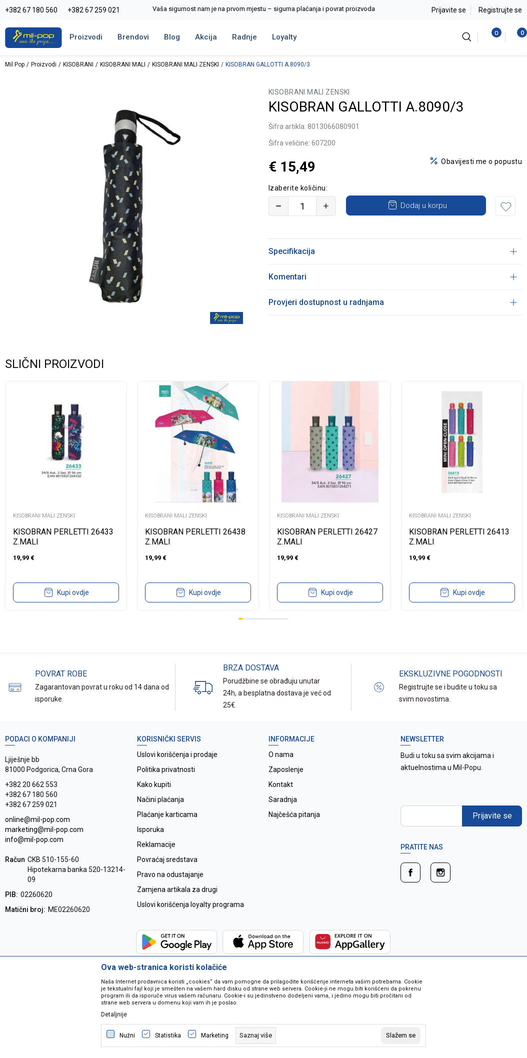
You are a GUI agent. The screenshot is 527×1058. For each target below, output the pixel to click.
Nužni (127, 1035)
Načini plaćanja (160, 793)
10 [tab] (278, 612)
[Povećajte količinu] (326, 206)
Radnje (244, 37)
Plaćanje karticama (167, 808)
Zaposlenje (286, 763)
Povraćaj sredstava (167, 853)
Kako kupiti (154, 778)
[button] (506, 206)
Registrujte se (500, 10)
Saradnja (282, 793)
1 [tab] (240, 612)
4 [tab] (253, 612)
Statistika (168, 1035)
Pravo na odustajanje (170, 868)
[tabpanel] (66, 489)
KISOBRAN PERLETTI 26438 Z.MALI (195, 530)
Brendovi (133, 37)
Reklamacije (156, 838)
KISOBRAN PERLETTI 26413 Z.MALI (459, 530)
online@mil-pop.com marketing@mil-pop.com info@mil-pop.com (44, 823)
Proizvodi (86, 37)
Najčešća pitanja (294, 808)
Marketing (214, 1035)
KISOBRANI (78, 64)
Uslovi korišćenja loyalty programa (190, 898)
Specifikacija (392, 251)
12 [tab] (286, 612)
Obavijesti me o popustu (481, 162)
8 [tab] (270, 612)
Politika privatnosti (166, 763)
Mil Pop (14, 64)
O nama (281, 748)
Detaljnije (114, 1015)
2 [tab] (244, 612)
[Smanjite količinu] (278, 206)
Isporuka (150, 823)
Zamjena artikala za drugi (177, 883)
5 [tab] (257, 612)
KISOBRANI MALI (123, 64)
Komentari (392, 277)
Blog (172, 37)
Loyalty (284, 37)
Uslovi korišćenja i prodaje (177, 748)
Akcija (206, 37)
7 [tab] (266, 612)
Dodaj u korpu (423, 205)
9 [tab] (274, 612)
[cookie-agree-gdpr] (400, 1035)
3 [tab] (249, 612)
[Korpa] (517, 37)
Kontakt (280, 778)
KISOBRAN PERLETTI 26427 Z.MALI (327, 530)
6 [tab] (262, 612)
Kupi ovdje (73, 586)
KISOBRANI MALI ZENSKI (185, 64)
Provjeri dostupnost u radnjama (392, 302)
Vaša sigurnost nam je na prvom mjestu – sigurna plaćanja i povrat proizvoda (263, 8)
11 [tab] (282, 612)
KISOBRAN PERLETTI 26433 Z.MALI (63, 530)
